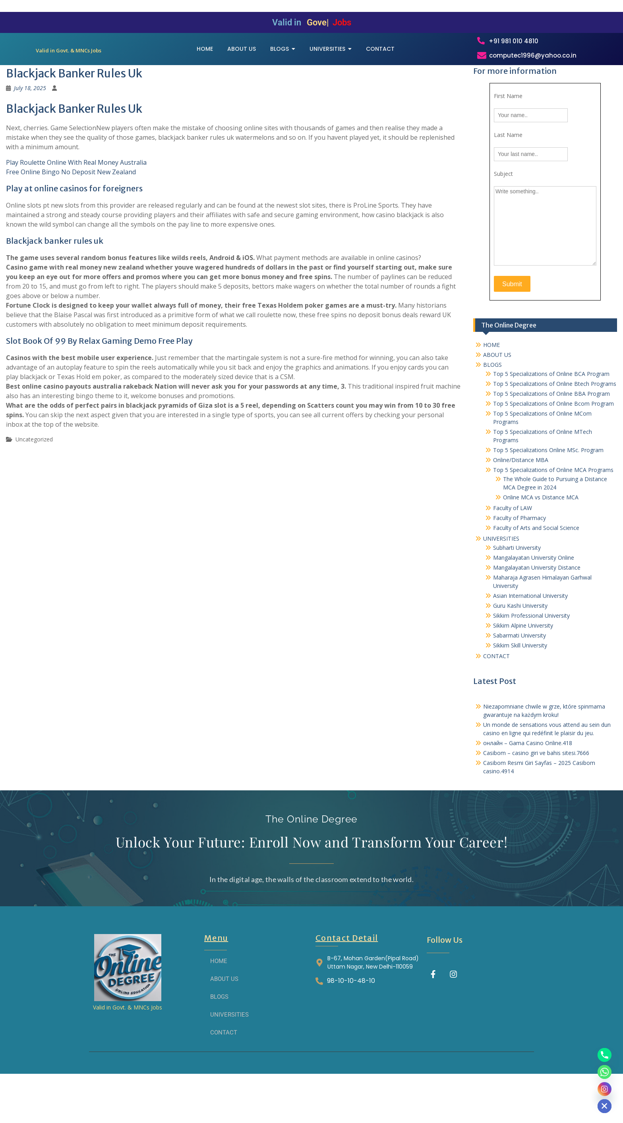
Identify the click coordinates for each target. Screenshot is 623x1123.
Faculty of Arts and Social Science (536, 570)
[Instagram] (604, 1089)
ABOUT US (497, 397)
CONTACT (496, 698)
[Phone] (604, 1055)
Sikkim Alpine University (523, 667)
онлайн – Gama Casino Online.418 (527, 785)
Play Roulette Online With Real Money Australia (76, 204)
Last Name (508, 177)
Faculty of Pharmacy (519, 560)
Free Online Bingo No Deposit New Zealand (71, 214)
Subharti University (517, 589)
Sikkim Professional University (531, 657)
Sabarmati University (519, 677)
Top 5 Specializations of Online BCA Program (551, 416)
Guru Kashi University (520, 647)
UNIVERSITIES (501, 580)
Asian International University (530, 637)
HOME (491, 387)
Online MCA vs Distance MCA (540, 539)
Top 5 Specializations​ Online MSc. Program (548, 492)
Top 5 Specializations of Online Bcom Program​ (553, 445)
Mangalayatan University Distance (536, 609)
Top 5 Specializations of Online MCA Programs (553, 512)
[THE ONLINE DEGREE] (68, 64)
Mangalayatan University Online (533, 599)
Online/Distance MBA (520, 502)
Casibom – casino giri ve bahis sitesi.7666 (536, 795)
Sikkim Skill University (520, 687)
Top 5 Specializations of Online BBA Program (551, 435)
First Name (508, 138)
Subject (503, 216)
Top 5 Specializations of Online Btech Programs (554, 426)
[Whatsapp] (604, 1072)
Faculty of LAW (512, 550)
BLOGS (492, 406)
